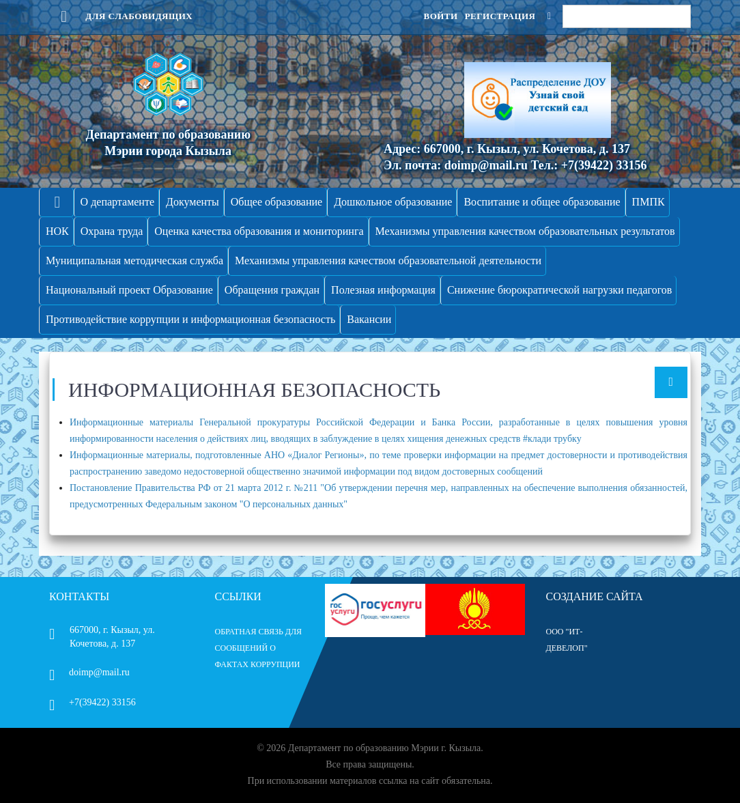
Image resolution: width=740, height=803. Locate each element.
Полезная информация (383, 290)
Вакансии (369, 319)
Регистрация (500, 16)
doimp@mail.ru (89, 672)
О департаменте (117, 202)
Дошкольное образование (393, 202)
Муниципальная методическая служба (134, 260)
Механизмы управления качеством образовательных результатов (525, 231)
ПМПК (648, 202)
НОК (57, 231)
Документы (192, 202)
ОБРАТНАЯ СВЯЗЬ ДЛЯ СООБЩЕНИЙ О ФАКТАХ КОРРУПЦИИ (258, 648)
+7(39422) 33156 (92, 702)
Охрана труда (112, 231)
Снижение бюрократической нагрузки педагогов (559, 290)
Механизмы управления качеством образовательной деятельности (388, 260)
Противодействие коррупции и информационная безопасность (190, 319)
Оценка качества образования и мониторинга (258, 231)
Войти (440, 16)
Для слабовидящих (121, 16)
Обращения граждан (272, 290)
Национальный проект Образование (129, 290)
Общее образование (276, 202)
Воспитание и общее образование (542, 202)
